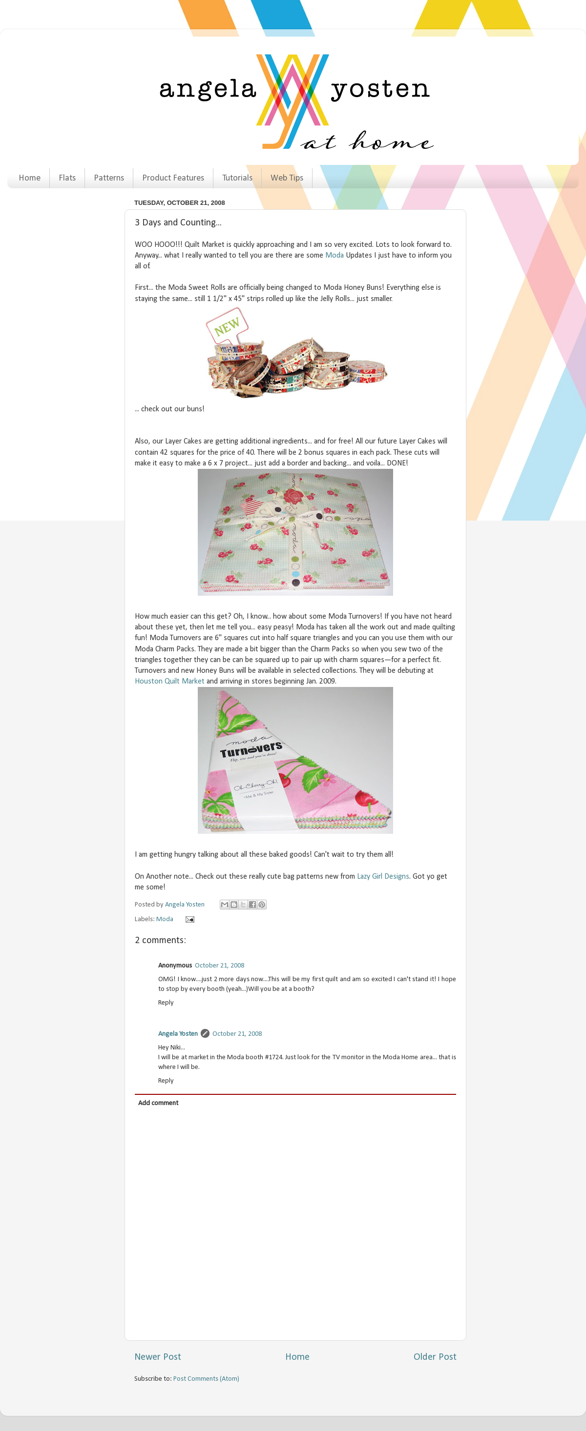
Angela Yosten (178, 1034)
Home (30, 178)
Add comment (158, 1103)
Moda (334, 256)
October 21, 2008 (219, 965)
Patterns (109, 178)
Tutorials (237, 178)
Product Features (173, 178)
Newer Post (157, 1357)
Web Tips (287, 178)
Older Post (435, 1357)
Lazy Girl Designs (383, 877)
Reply (166, 1003)
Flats (67, 178)
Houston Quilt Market (170, 681)
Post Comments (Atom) (206, 1379)
